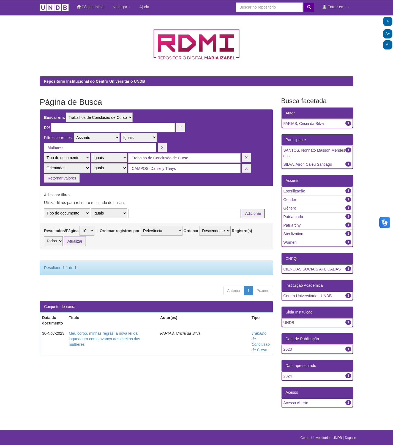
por (47, 127)
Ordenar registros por (120, 231)
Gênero (289, 208)
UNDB (288, 322)
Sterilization (293, 234)
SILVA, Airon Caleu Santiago (307, 164)
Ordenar (191, 231)
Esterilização (294, 191)
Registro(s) (242, 231)
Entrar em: (336, 6)
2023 (287, 349)
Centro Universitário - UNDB (307, 296)
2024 (287, 376)
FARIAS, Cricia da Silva (303, 123)
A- (387, 45)
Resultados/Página (61, 231)
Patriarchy (292, 225)
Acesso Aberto (295, 403)
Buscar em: (54, 117)
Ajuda (144, 7)
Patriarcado (293, 217)
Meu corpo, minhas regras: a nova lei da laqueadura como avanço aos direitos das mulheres (104, 339)
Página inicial (90, 6)
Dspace (350, 438)
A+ (388, 34)
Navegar (122, 7)
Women (290, 242)
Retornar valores (62, 178)
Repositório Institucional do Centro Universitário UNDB (94, 81)
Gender (289, 199)
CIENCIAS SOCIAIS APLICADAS (312, 269)
